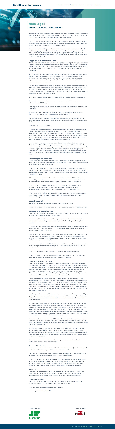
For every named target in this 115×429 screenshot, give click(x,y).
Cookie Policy (87, 426)
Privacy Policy (75, 426)
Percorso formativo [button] (70, 5)
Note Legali (98, 426)
